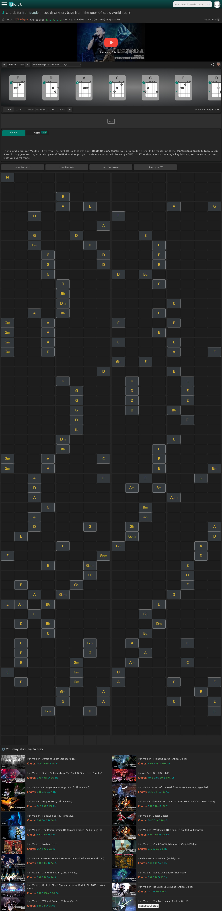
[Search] (208, 4)
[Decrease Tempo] (4, 64)
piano (19, 109)
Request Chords (148, 905)
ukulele (30, 109)
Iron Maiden (31, 13)
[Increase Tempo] (27, 64)
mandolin (40, 109)
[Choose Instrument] (70, 109)
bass (62, 109)
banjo (51, 109)
